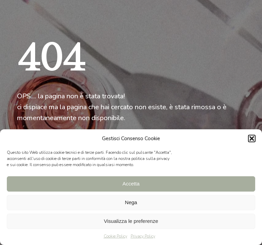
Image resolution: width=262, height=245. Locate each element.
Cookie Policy (115, 236)
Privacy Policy (143, 236)
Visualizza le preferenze (131, 221)
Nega (131, 202)
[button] (251, 138)
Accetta (131, 183)
